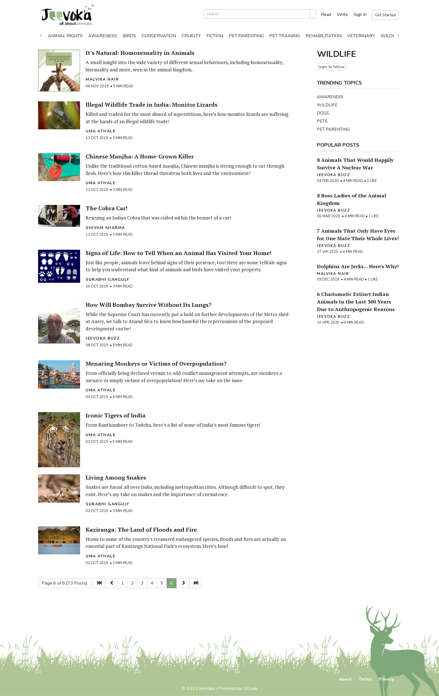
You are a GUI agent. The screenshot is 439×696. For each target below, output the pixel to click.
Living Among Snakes (116, 477)
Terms (365, 679)
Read (326, 14)
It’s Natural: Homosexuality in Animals (140, 53)
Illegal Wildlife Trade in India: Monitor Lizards (152, 104)
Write (342, 14)
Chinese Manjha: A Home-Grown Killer (140, 156)
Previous (41, 34)
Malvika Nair (102, 79)
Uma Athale (100, 131)
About (345, 679)
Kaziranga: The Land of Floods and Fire (141, 529)
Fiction (214, 36)
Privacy (386, 679)
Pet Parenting (246, 36)
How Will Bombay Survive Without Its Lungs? (148, 305)
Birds (129, 36)
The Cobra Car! (106, 208)
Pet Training (284, 36)
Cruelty (191, 36)
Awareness (102, 36)
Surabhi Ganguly (107, 279)
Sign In (360, 14)
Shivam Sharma (105, 227)
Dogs (323, 113)
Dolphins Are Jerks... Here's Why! (358, 266)
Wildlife (390, 36)
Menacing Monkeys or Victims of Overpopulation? (156, 363)
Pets (322, 121)
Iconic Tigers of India (116, 415)
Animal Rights (65, 36)
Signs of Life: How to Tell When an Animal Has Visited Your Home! (178, 253)
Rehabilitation (323, 36)
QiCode (250, 688)
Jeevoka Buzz (103, 338)
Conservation (159, 36)
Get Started (385, 15)
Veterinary (361, 36)
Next (398, 34)
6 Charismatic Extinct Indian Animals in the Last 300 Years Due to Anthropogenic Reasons (356, 301)
